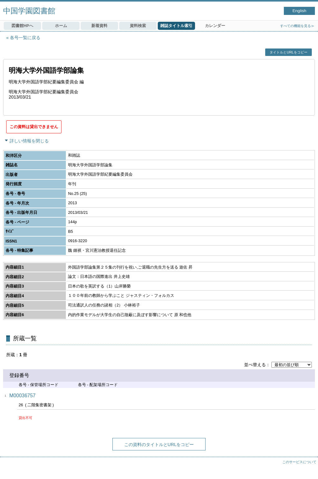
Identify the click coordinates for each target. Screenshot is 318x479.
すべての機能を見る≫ (297, 26)
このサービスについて (299, 462)
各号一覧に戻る (25, 37)
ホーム (61, 25)
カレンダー (215, 25)
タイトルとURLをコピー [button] (288, 52)
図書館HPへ (22, 25)
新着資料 (99, 25)
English (300, 10)
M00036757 (22, 395)
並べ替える (255, 364)
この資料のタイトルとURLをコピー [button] (159, 444)
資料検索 (138, 25)
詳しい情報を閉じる (29, 140)
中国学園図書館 (29, 11)
